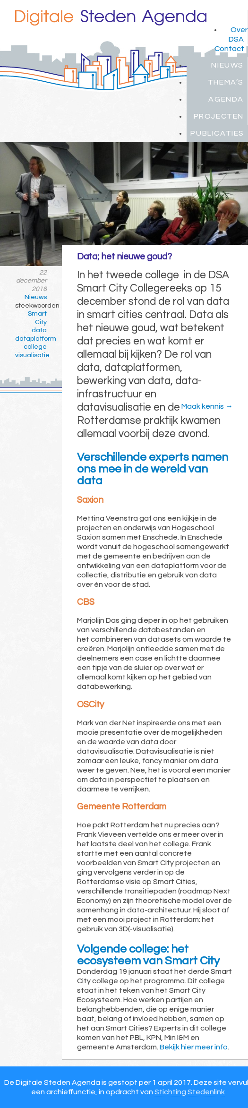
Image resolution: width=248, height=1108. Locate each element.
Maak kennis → (207, 406)
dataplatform (31, 338)
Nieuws (227, 65)
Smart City (37, 318)
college (35, 347)
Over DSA (238, 34)
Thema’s (226, 82)
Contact (229, 48)
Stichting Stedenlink (189, 1092)
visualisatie (31, 355)
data (39, 330)
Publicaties (217, 133)
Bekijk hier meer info (194, 1047)
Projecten (219, 116)
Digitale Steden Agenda (110, 18)
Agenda (226, 99)
